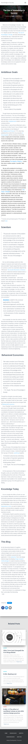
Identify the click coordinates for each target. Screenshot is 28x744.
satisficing (16, 453)
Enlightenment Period (8, 131)
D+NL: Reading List (10, 674)
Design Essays (13, 733)
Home (6, 733)
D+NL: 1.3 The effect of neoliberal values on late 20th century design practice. (13, 711)
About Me (19, 736)
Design (4, 706)
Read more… (19, 661)
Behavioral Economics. (9, 404)
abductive (13, 557)
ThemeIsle (19, 740)
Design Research (10, 736)
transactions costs (6, 506)
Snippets (21, 733)
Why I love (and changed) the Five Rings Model (13, 651)
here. (6, 221)
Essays (9, 602)
